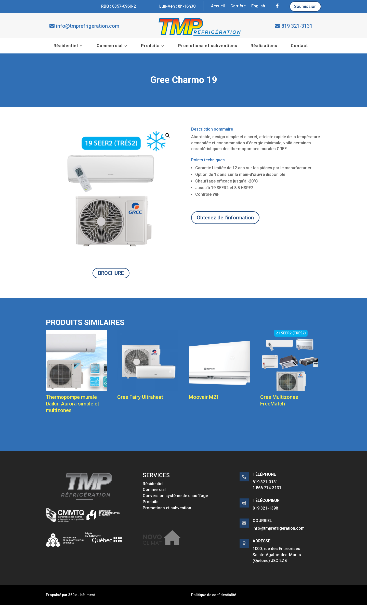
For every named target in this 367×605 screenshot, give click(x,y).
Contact (299, 46)
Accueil (218, 6)
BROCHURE (111, 273)
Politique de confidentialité (213, 595)
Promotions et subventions (207, 46)
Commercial (110, 46)
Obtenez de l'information (225, 218)
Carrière (238, 6)
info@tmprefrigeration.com (87, 26)
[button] (167, 135)
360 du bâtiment (81, 595)
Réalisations (264, 46)
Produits (150, 46)
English (258, 6)
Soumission (305, 6)
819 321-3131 (296, 26)
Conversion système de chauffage (175, 495)
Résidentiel (66, 46)
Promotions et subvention (167, 507)
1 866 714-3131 (267, 487)
